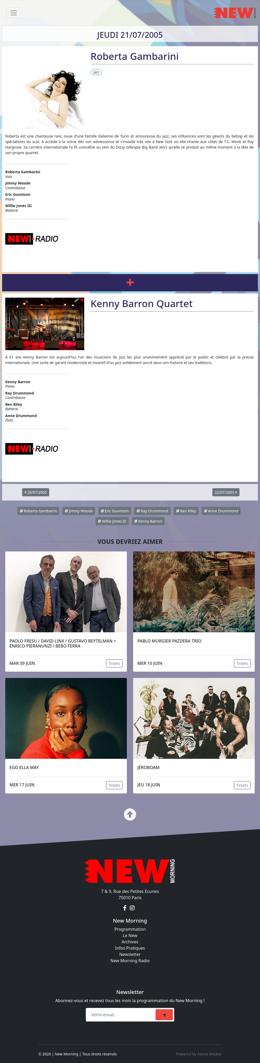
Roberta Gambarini (38, 510)
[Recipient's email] (121, 1014)
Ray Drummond (152, 510)
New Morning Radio (130, 961)
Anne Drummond (221, 510)
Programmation (130, 929)
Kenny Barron (148, 521)
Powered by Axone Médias (199, 1053)
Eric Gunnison (115, 510)
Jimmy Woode (79, 510)
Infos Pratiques (130, 948)
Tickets (114, 663)
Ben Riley (186, 510)
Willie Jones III (112, 521)
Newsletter (130, 954)
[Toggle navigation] (13, 13)
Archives (130, 942)
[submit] (164, 1014)
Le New (130, 935)
